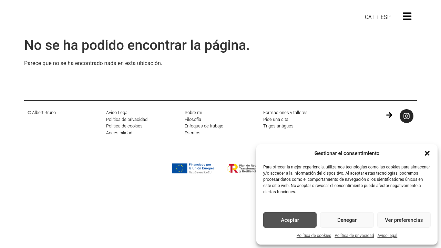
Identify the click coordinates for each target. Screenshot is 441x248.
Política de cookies (314, 235)
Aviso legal (387, 235)
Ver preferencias (404, 220)
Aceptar (290, 220)
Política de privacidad (354, 235)
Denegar (347, 220)
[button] (427, 153)
